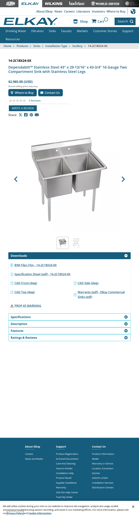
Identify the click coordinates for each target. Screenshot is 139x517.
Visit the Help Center (67, 492)
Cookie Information (39, 513)
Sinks (52, 31)
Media (95, 458)
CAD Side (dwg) (88, 283)
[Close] (133, 507)
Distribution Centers (103, 487)
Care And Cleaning (65, 463)
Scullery (77, 46)
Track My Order (64, 497)
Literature (83, 11)
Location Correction (102, 468)
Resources (13, 39)
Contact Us (99, 446)
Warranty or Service (102, 463)
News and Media (34, 458)
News (58, 11)
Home (7, 46)
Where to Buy (116, 11)
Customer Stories (105, 31)
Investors (98, 11)
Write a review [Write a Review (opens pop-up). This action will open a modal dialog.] (23, 108)
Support (127, 31)
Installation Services (102, 482)
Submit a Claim (100, 477)
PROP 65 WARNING (27, 306)
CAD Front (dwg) (25, 283)
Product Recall (63, 477)
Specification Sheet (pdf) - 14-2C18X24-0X (42, 274)
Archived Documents (67, 458)
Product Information (103, 454)
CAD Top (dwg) (24, 292)
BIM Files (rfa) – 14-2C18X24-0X (35, 265)
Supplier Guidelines (66, 482)
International (133, 11)
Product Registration (67, 454)
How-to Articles (64, 468)
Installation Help (65, 473)
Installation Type (56, 46)
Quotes (96, 473)
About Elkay (44, 11)
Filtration (37, 31)
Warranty (61, 487)
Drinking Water (16, 31)
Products (22, 46)
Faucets (66, 31)
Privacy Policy (15, 513)
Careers (69, 11)
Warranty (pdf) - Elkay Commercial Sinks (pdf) (101, 294)
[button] (15, 179)
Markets (82, 31)
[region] (69, 509)
